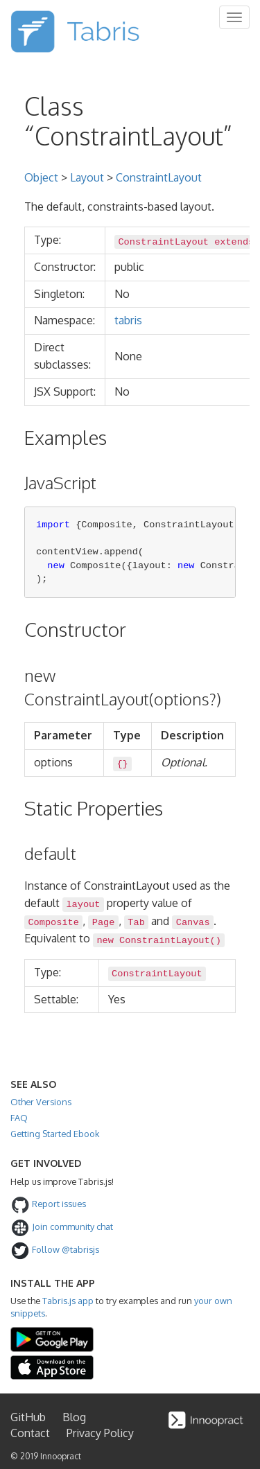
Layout (87, 177)
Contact (30, 1433)
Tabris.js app (68, 1300)
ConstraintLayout (159, 177)
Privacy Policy (100, 1433)
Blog (74, 1417)
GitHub (28, 1417)
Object (41, 177)
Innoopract (60, 1456)
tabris (128, 320)
